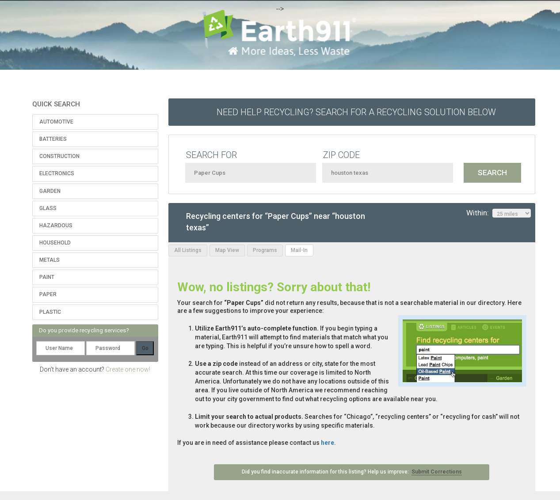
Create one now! (128, 369)
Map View (227, 250)
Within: (498, 213)
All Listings (188, 250)
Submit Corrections (436, 472)
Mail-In (299, 250)
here (327, 442)
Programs (265, 250)
